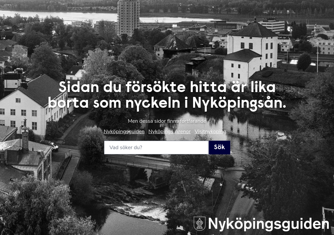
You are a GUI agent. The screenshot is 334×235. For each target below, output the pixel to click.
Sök (219, 147)
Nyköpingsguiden (124, 131)
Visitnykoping (210, 131)
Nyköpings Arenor (169, 131)
